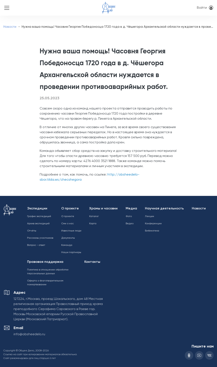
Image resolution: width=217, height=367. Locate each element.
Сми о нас (67, 223)
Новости (9, 26)
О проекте (70, 208)
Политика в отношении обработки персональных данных (47, 272)
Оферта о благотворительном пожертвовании (45, 283)
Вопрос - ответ (36, 245)
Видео (130, 223)
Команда (66, 245)
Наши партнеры (71, 252)
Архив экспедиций (38, 223)
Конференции (153, 223)
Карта (92, 223)
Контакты (92, 262)
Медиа (131, 208)
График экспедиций (39, 216)
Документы (68, 238)
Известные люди (71, 231)
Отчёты (31, 231)
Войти (202, 8)
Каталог (94, 216)
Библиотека (152, 231)
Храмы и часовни (103, 208)
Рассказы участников (40, 238)
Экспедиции (37, 208)
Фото (129, 216)
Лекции (149, 216)
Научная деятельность (164, 208)
